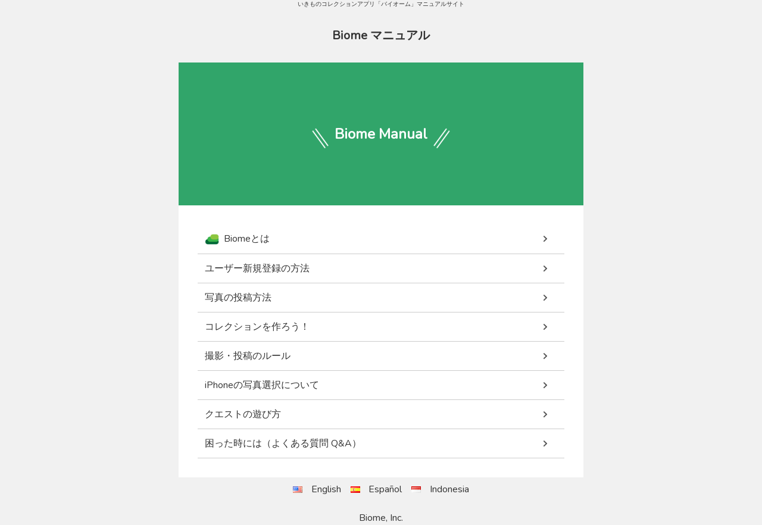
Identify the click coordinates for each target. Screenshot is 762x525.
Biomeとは (237, 239)
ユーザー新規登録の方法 (257, 268)
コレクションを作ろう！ (257, 326)
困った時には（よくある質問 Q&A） (283, 443)
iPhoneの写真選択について (262, 385)
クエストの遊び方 (243, 414)
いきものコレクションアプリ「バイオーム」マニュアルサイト (381, 4)
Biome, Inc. (381, 517)
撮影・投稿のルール (248, 355)
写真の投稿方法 (238, 297)
